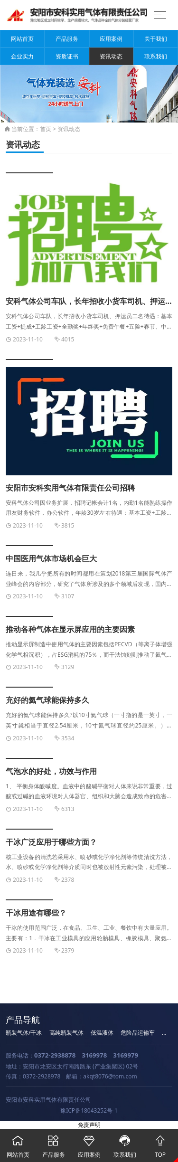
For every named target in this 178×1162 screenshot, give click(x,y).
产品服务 (67, 39)
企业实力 (22, 56)
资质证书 (67, 56)
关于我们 (155, 39)
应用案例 (111, 39)
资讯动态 (111, 56)
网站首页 (22, 39)
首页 (45, 129)
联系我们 (155, 56)
